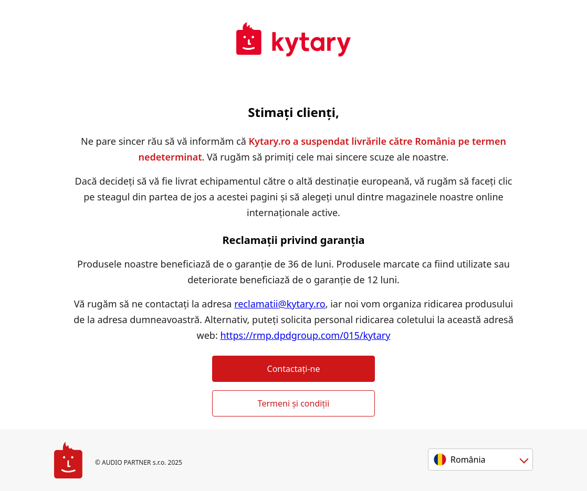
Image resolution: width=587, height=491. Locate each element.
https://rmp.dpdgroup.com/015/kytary (305, 335)
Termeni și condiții (294, 403)
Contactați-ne (293, 369)
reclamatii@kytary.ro (280, 303)
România (468, 459)
